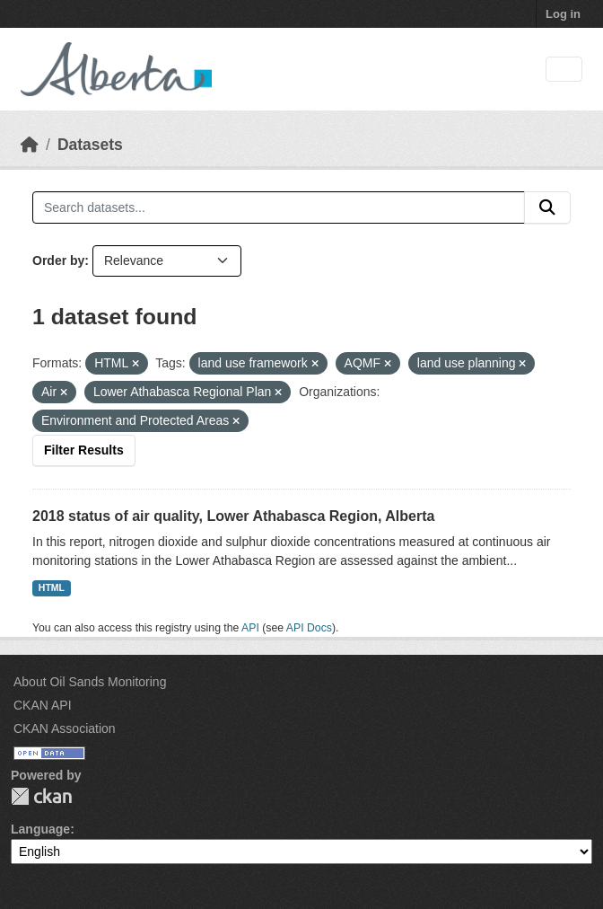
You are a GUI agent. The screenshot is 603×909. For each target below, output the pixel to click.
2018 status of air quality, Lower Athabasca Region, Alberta (233, 516)
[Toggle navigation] (564, 70)
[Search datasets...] (278, 207)
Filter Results (84, 450)
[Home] (30, 145)
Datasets (90, 145)
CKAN (41, 796)
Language (40, 829)
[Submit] (547, 207)
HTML (52, 587)
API (250, 628)
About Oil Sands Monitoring (89, 682)
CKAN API (42, 705)
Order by (58, 260)
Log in (563, 14)
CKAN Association (64, 728)
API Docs (309, 628)
